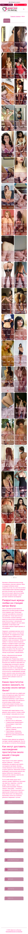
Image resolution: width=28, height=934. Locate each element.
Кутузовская (11, 50)
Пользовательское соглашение (14, 931)
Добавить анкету (14, 2)
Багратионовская (22, 155)
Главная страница (15, 16)
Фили (25, 77)
